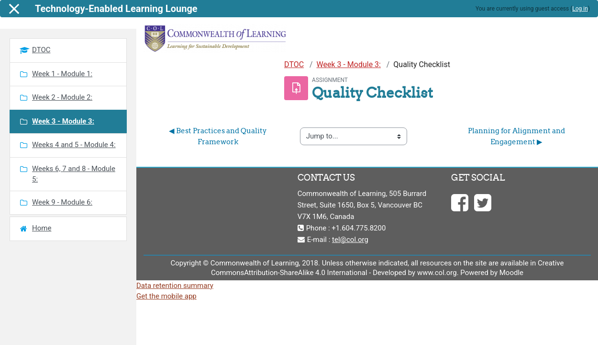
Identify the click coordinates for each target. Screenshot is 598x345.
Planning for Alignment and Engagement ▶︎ (517, 136)
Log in (580, 8)
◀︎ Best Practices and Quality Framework (218, 136)
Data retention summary (174, 285)
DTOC (294, 64)
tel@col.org (350, 239)
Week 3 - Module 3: (348, 64)
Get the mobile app (166, 296)
